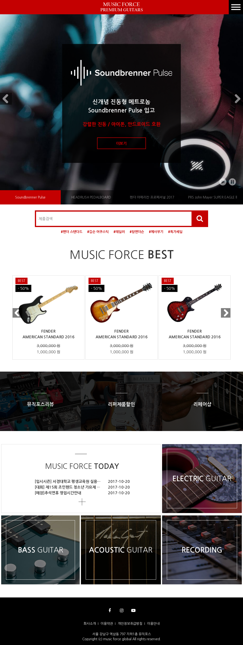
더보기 (121, 143)
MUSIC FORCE (82, 466)
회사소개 (90, 623)
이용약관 (107, 623)
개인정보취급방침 (130, 623)
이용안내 (153, 623)
